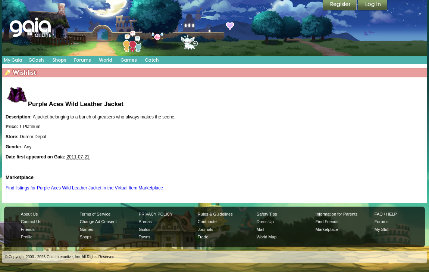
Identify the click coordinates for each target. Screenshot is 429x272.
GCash (36, 60)
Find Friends (327, 221)
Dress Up (265, 221)
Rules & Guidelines (215, 214)
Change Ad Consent (98, 221)
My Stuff (382, 229)
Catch (152, 60)
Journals (205, 229)
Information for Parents (336, 214)
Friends (28, 229)
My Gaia (13, 60)
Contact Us (31, 221)
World (105, 60)
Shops (59, 60)
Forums (82, 60)
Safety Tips (267, 214)
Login (373, 5)
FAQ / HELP (386, 214)
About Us (29, 214)
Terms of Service (95, 214)
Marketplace (327, 229)
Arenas (145, 221)
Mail (260, 229)
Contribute (207, 221)
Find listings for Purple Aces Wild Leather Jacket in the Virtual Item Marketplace (84, 188)
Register (340, 5)
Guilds (144, 229)
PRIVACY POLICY (156, 214)
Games (128, 60)
